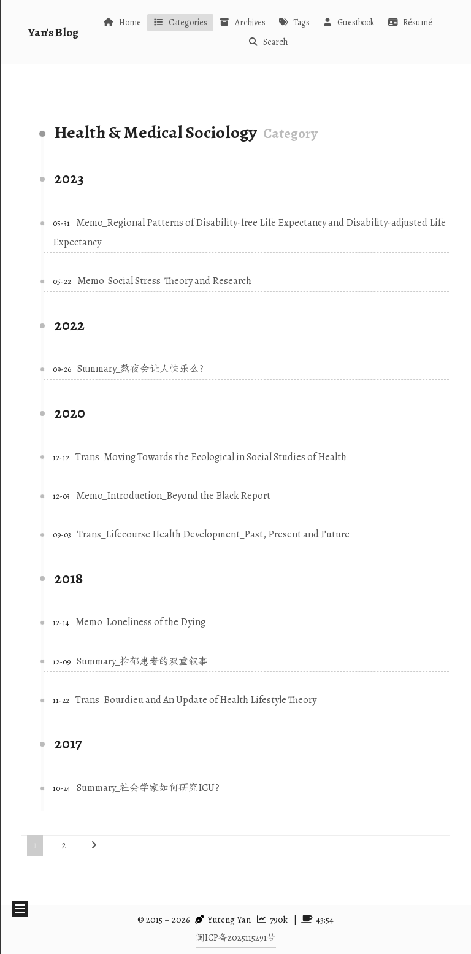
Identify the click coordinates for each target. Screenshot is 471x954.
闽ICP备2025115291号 (236, 937)
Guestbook (348, 22)
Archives (243, 22)
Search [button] (268, 42)
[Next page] (94, 845)
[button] (20, 909)
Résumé (409, 22)
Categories (180, 22)
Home (121, 22)
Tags (294, 22)
